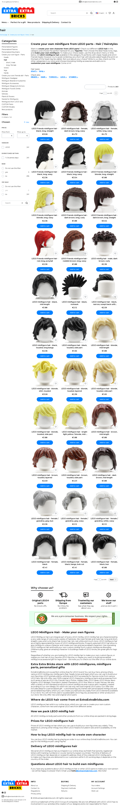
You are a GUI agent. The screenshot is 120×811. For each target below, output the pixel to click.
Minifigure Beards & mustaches (14, 81)
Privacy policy (36, 794)
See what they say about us (86, 607)
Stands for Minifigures (10, 99)
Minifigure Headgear (9, 78)
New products (7, 110)
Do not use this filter (13, 168)
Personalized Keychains (11, 52)
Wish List (94, 791)
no (6, 176)
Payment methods (68, 788)
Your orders (95, 785)
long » (42, 71)
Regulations (35, 791)
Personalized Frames (10, 49)
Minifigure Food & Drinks (11, 89)
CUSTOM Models (8, 107)
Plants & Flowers (8, 96)
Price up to (21, 132)
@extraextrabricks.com (86, 771)
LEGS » (63, 77)
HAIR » (44, 77)
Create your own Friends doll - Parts (15, 76)
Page (101, 93)
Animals (5, 91)
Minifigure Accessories (10, 83)
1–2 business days (11, 158)
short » (34, 71)
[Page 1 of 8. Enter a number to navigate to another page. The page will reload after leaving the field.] (105, 93)
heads (6, 57)
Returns (64, 791)
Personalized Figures (10, 47)
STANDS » (73, 77)
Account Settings (98, 788)
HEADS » (35, 77)
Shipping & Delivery (68, 785)
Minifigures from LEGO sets (12, 102)
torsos (6, 68)
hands (6, 73)
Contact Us (35, 788)
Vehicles (5, 94)
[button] (91, 13)
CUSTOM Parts (7, 104)
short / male (10, 62)
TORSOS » (53, 77)
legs (5, 70)
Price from (6, 132)
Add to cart (44, 139)
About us (34, 785)
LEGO (7, 147)
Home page (3, 35)
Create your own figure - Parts (19, 35)
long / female (11, 65)
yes (6, 172)
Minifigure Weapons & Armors (13, 86)
